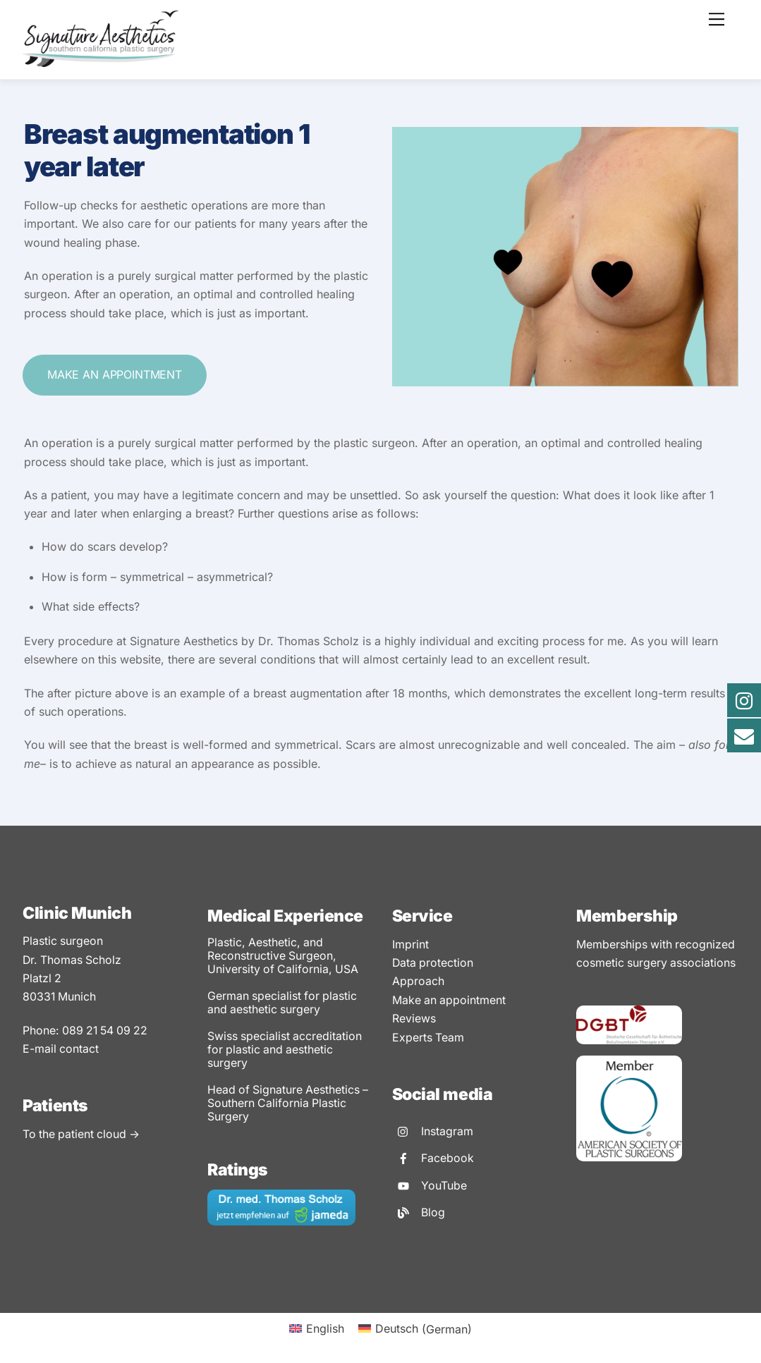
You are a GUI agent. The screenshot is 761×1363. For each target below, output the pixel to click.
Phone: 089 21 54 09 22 (87, 1031)
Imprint (410, 942)
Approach (418, 979)
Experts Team (428, 1035)
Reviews (414, 1016)
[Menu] (716, 19)
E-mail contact (61, 1049)
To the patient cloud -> (82, 1135)
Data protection (433, 960)
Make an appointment (114, 374)
